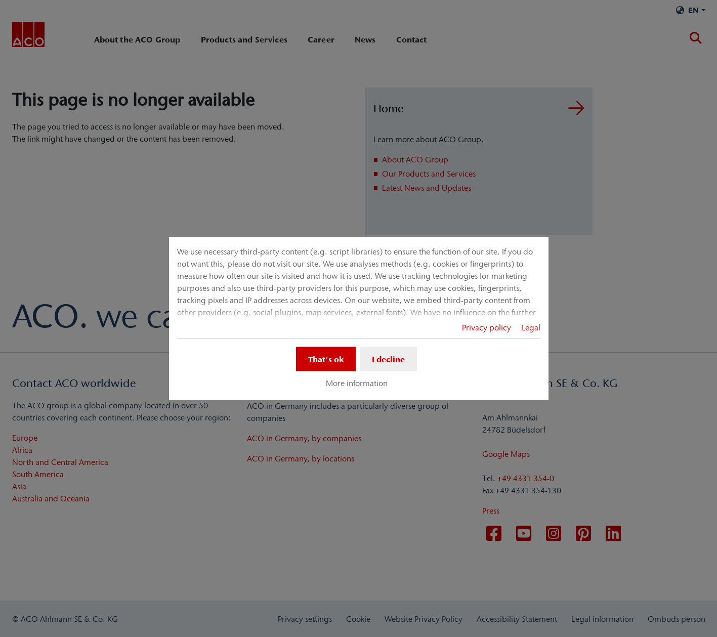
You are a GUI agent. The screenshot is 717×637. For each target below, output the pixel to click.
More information (357, 383)
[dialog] (359, 318)
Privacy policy (486, 327)
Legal (530, 327)
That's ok (326, 359)
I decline (388, 359)
